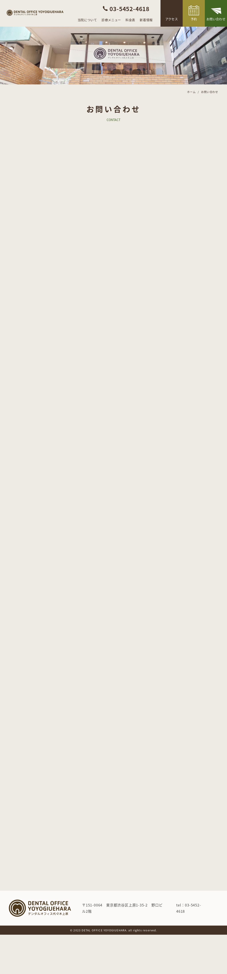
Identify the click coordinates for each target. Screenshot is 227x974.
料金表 (130, 20)
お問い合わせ (215, 19)
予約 (194, 19)
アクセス (171, 19)
